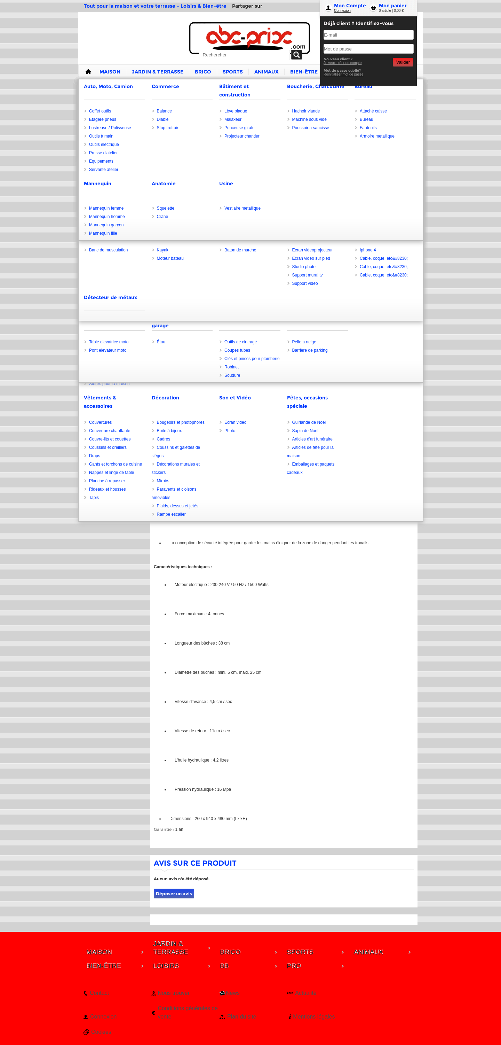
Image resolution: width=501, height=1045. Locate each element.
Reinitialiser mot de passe (344, 74)
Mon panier (393, 5)
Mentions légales (314, 1017)
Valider (403, 62)
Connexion (342, 11)
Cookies (101, 1032)
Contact (99, 993)
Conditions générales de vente (188, 1012)
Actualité (305, 993)
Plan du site (241, 1017)
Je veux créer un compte (343, 63)
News (233, 993)
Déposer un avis (174, 893)
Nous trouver (174, 993)
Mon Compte (350, 5)
